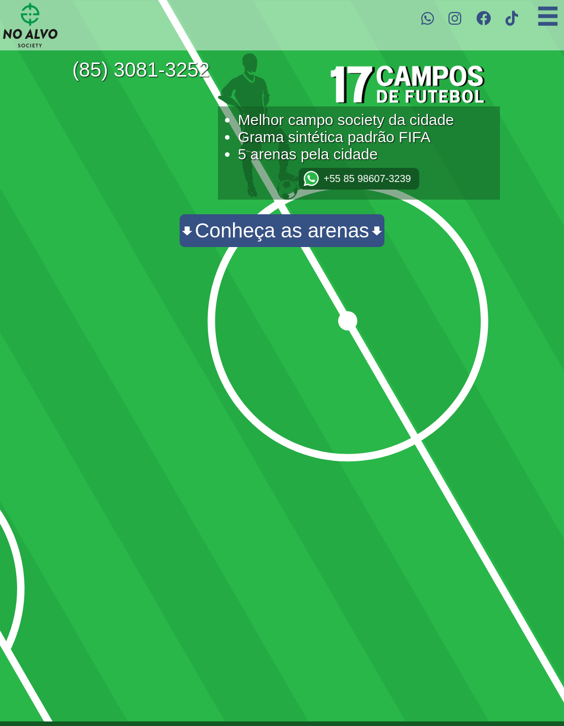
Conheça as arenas (282, 230)
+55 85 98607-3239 (367, 178)
